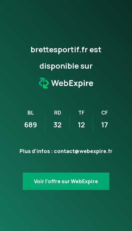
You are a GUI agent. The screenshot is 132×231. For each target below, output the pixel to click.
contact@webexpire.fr (83, 151)
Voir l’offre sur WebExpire (66, 181)
